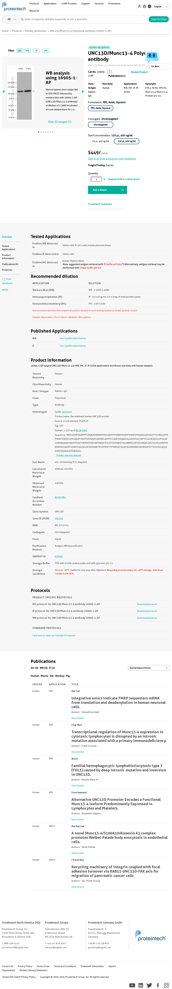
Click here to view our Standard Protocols (53, 635)
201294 (59, 518)
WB (27, 50)
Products (34, 3)
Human (35, 675)
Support (85, 3)
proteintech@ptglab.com (15, 947)
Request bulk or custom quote (124, 179)
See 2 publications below (73, 345)
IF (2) (52, 667)
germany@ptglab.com (99, 947)
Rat (52, 675)
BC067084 (81, 430)
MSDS (5, 290)
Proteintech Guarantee (100, 204)
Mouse (44, 675)
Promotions (114, 3)
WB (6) (44, 667)
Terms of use (43, 966)
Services (99, 3)
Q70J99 (59, 556)
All (19, 50)
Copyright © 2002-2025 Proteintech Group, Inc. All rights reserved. (74, 977)
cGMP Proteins (69, 3)
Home (5, 30)
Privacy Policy (25, 966)
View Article (77, 718)
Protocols (7, 269)
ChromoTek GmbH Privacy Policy (18, 977)
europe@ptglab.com (56, 947)
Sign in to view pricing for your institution (112, 158)
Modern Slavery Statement (33, 970)
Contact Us (7, 966)
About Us (34, 10)
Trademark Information (92, 966)
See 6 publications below (73, 338)
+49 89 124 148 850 (98, 943)
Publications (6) (10, 264)
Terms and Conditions (65, 966)
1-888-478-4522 (10, 943)
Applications (50, 3)
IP (36, 50)
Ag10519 (67, 411)
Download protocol (147, 604)
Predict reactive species (68, 455)
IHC (46, 50)
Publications (115, 75)
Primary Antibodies (36, 30)
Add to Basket (100, 190)
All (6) (34, 667)
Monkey (59, 675)
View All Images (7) (59, 121)
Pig (68, 675)
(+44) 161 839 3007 (55, 943)
